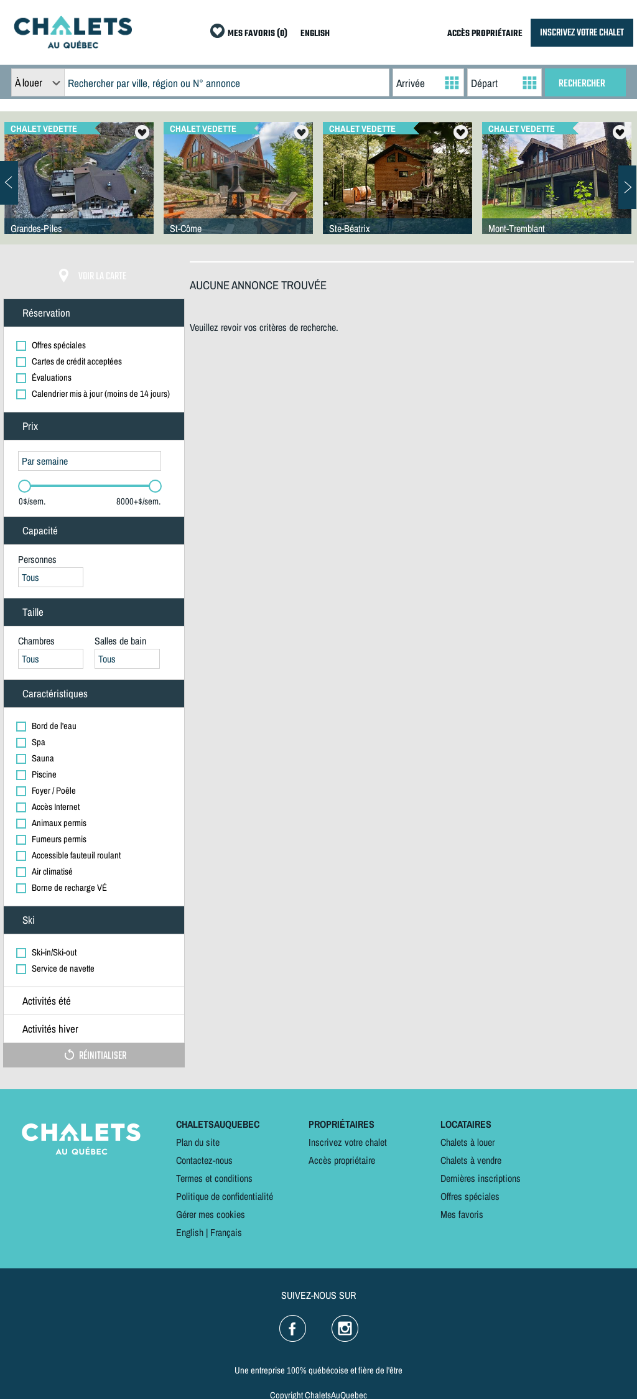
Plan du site (198, 1142)
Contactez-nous (204, 1160)
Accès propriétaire (342, 1160)
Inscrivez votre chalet (348, 1142)
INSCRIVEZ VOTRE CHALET (582, 32)
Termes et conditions (214, 1178)
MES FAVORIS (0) (257, 34)
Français (226, 1232)
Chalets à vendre (470, 1160)
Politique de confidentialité (224, 1196)
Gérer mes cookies (210, 1214)
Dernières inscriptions (480, 1178)
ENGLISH (315, 34)
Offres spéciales (470, 1196)
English (189, 1232)
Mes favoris (461, 1214)
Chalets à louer (467, 1142)
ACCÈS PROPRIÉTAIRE (485, 34)
